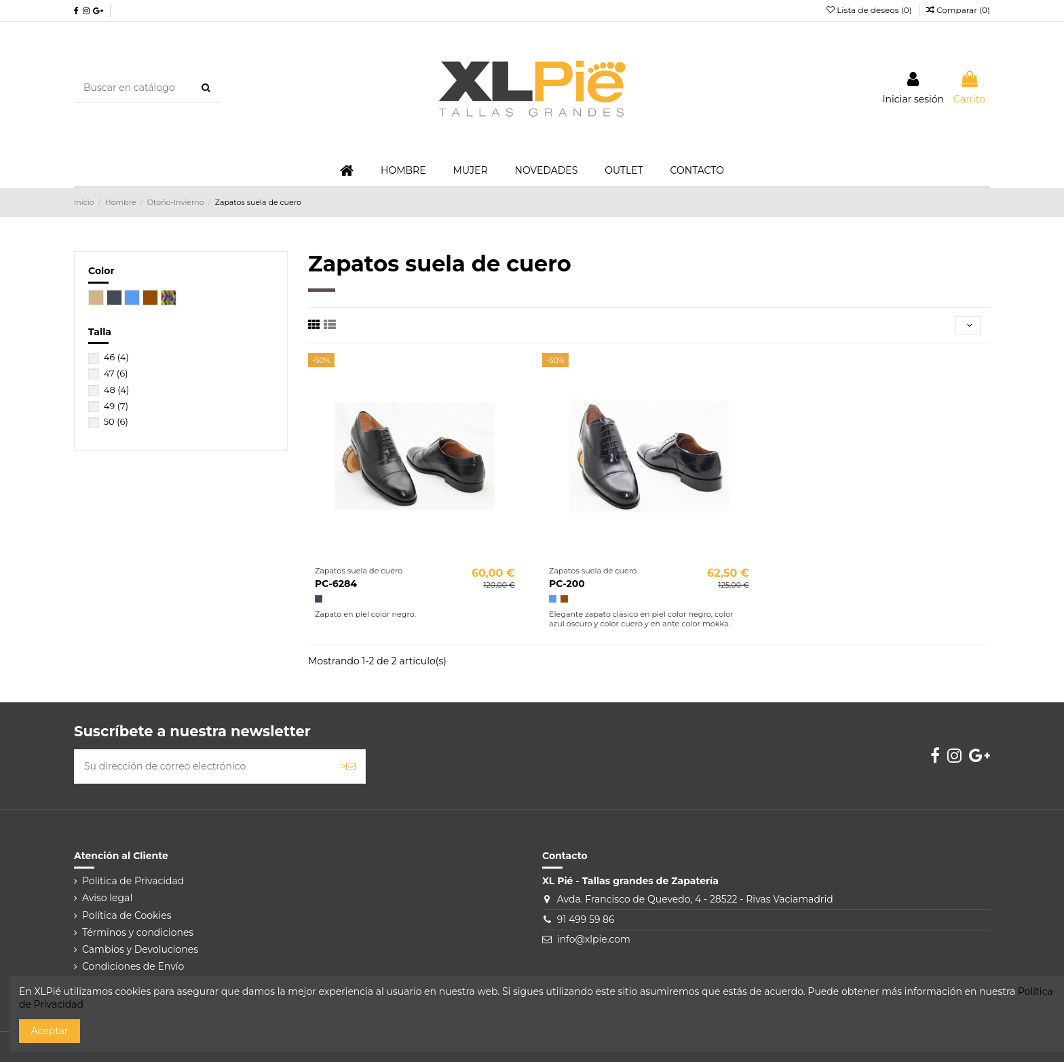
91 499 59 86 (586, 919)
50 (116, 421)
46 (116, 357)
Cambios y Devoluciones (140, 949)
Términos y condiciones (137, 932)
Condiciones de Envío (133, 966)
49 (116, 405)
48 (117, 389)
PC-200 (567, 583)
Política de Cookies (127, 915)
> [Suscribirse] (348, 766)
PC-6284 (336, 583)
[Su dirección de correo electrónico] (203, 766)
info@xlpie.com (593, 939)
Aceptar (50, 1031)
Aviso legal (107, 898)
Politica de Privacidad (133, 881)
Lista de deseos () (870, 10)
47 (116, 373)
